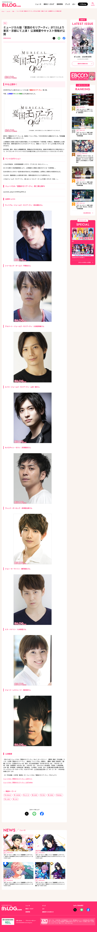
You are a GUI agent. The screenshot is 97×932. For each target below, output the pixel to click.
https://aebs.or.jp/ (69, 923)
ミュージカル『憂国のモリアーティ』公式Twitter (18, 782)
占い (73, 4)
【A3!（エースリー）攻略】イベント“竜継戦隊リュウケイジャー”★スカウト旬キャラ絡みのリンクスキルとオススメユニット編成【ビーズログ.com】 (50, 887)
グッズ (67, 4)
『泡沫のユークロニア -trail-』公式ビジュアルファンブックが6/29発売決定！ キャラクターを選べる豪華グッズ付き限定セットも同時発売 (84, 158)
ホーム (3, 11)
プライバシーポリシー (31, 920)
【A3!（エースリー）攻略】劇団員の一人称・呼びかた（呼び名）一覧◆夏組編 (84, 133)
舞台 (14, 11)
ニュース (38, 4)
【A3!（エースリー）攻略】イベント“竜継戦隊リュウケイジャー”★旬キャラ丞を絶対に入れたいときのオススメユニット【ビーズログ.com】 (18, 857)
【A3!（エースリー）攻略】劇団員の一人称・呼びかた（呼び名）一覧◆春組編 (84, 204)
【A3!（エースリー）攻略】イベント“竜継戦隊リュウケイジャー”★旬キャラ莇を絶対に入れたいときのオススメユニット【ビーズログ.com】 (50, 857)
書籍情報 (60, 4)
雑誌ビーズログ (49, 4)
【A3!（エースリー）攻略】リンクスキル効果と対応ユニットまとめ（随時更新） (84, 110)
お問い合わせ (19, 920)
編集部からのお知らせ (48, 912)
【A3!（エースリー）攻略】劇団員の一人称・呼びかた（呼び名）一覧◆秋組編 (84, 182)
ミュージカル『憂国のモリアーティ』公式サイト (17, 779)
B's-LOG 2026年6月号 (83, 57)
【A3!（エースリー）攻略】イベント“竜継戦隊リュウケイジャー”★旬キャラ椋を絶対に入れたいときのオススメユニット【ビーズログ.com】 (18, 886)
